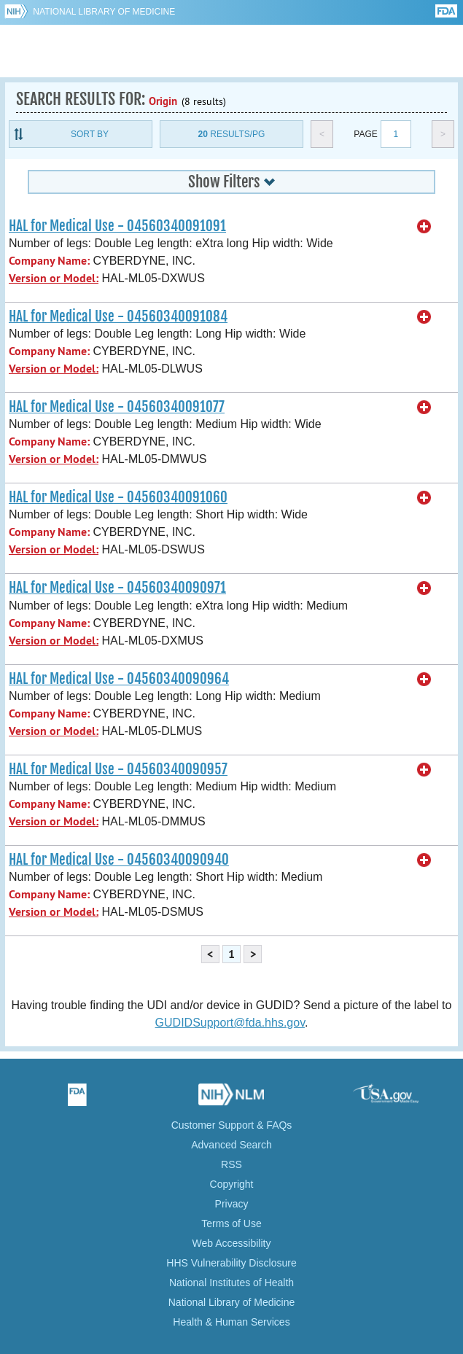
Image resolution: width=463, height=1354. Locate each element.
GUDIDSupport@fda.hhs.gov (230, 1022)
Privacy (232, 1204)
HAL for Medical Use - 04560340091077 (117, 407)
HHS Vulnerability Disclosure (231, 1263)
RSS (231, 1164)
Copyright (232, 1184)
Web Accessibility (231, 1243)
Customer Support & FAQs (231, 1125)
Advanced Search (231, 1145)
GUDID (231, 51)
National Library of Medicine (104, 12)
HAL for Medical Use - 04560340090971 (117, 587)
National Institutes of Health (231, 1282)
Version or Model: (53, 278)
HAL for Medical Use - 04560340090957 (118, 769)
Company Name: (49, 260)
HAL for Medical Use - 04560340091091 (117, 226)
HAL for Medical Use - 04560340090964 (119, 679)
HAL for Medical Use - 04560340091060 (118, 497)
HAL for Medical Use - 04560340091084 (118, 316)
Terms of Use (231, 1223)
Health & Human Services (231, 1322)
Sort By (90, 134)
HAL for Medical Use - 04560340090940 (119, 859)
